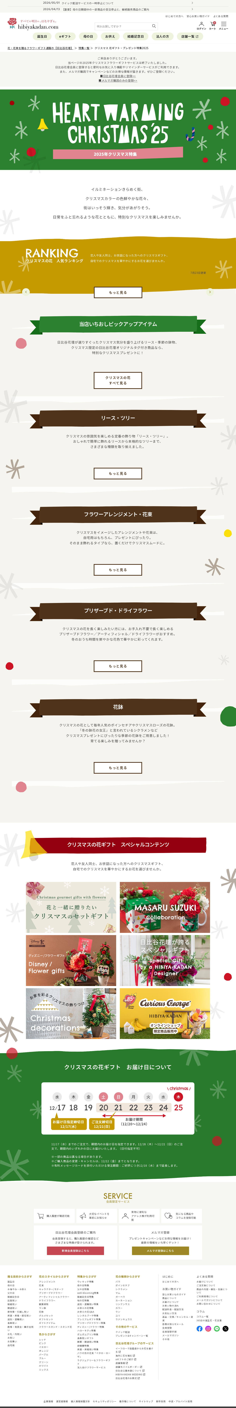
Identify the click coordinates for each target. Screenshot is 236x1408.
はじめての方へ (174, 16)
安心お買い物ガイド (198, 16)
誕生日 (42, 36)
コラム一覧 (203, 1316)
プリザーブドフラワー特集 (91, 1322)
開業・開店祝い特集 (88, 1341)
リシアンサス (123, 1304)
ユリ (118, 1315)
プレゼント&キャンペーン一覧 (132, 1335)
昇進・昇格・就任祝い (19, 1315)
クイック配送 (123, 1332)
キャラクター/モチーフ (51, 1289)
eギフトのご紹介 (126, 1359)
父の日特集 (83, 1289)
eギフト (65, 36)
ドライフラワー (47, 1300)
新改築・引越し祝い (18, 1311)
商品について (169, 1298)
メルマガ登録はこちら (160, 1250)
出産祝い (12, 1300)
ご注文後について (206, 1285)
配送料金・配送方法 (173, 1309)
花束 (41, 1285)
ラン (118, 1311)
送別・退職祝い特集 (88, 1304)
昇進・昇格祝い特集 (88, 1349)
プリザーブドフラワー (51, 1292)
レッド (42, 1339)
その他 (166, 1339)
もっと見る (118, 292)
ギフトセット (46, 1319)
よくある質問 (220, 16)
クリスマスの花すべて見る (118, 380)
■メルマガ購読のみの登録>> (118, 80)
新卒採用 (161, 1401)
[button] (210, 292)
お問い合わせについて (208, 1303)
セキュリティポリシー (104, 1401)
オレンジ (44, 1350)
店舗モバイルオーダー (129, 1366)
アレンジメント (47, 1281)
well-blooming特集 (88, 1292)
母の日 (88, 36)
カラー (119, 1308)
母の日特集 (83, 1285)
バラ (118, 1281)
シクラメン (122, 1289)
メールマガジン (170, 1335)
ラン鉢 (42, 1308)
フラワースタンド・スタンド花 (55, 1326)
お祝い (11, 1337)
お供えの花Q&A (85, 1311)
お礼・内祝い (15, 1334)
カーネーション (124, 1300)
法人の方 (162, 36)
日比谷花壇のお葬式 (128, 1378)
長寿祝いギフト (85, 1338)
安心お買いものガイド (174, 1294)
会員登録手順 (169, 1331)
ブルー (42, 1358)
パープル (43, 1354)
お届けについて (170, 1301)
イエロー (44, 1346)
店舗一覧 (190, 36)
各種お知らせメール (173, 1324)
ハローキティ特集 (86, 1330)
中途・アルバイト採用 (180, 1401)
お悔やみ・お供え (17, 1289)
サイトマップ (146, 1401)
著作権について (127, 1401)
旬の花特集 (83, 1300)
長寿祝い (12, 1322)
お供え (110, 36)
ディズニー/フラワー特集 (90, 1326)
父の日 (11, 1292)
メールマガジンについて (210, 1300)
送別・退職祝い (16, 1319)
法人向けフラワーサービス (91, 1367)
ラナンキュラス (124, 1319)
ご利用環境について (207, 1296)
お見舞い (12, 1341)
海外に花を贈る (125, 1355)
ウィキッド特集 (85, 1281)
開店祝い (12, 1308)
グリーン (43, 1362)
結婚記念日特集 (85, 1296)
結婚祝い (12, 1304)
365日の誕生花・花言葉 (209, 1320)
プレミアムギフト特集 (89, 1319)
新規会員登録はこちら (75, 1250)
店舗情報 (122, 1363)
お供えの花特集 (85, 1308)
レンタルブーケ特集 (88, 1315)
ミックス (44, 1369)
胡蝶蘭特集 (83, 1345)
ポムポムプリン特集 (87, 1334)
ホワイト (44, 1365)
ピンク (42, 1343)
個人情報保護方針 (80, 1401)
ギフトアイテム (47, 1322)
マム (118, 1292)
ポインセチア (123, 1285)
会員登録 (167, 1327)
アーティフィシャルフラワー (54, 1296)
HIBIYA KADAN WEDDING (131, 1374)
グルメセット (46, 1315)
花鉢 (41, 1311)
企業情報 (48, 1401)
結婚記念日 (135, 36)
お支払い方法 (169, 1313)
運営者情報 (62, 1401)
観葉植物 (44, 1304)
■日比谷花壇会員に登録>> (118, 76)
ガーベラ (120, 1296)
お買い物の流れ (170, 1305)
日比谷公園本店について (130, 1370)
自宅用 (11, 1345)
